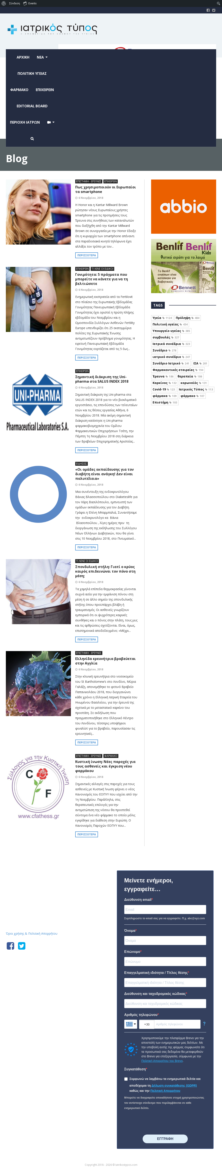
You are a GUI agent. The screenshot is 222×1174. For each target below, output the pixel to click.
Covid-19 (164, 389)
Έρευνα (163, 376)
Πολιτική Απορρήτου (165, 1090)
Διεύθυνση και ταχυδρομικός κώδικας (155, 994)
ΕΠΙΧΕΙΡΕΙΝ (110, 181)
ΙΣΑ (200, 363)
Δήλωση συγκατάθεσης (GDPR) (174, 1085)
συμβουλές (166, 337)
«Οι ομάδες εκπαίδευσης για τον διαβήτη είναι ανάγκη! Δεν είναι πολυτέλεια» (104, 474)
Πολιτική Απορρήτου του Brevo (162, 1061)
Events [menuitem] (30, 3)
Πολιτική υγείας (170, 324)
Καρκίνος (164, 383)
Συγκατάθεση (135, 1069)
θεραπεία (190, 376)
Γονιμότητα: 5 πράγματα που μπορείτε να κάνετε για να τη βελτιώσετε (101, 279)
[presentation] (157, 1122)
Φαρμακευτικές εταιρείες (178, 370)
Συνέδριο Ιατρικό (171, 363)
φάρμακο (192, 396)
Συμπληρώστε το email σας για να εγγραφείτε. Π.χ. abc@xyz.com (164, 918)
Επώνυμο (132, 952)
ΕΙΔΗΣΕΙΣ (81, 463)
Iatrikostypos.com (38, 870)
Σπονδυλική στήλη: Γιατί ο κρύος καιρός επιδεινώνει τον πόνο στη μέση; (105, 571)
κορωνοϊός (194, 383)
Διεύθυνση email (138, 899)
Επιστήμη (165, 402)
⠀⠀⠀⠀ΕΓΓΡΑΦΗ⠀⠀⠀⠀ (165, 1139)
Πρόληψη (187, 318)
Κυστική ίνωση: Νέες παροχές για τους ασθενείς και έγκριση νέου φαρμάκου (105, 766)
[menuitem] (4, 3)
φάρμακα (164, 396)
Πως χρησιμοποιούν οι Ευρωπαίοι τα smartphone (105, 189)
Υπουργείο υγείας (171, 331)
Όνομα (129, 930)
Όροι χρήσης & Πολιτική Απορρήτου (31, 933)
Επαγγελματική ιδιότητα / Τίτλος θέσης (156, 973)
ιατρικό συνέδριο (171, 357)
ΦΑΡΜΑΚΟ (111, 756)
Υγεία (162, 318)
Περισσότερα (86, 255)
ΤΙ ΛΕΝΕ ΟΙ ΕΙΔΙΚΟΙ (102, 269)
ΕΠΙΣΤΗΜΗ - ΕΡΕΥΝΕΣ (88, 181)
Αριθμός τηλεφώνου (140, 1015)
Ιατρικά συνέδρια (171, 344)
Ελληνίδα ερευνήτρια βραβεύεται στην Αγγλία (105, 661)
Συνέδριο (164, 350)
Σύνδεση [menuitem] (14, 3)
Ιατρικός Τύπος (196, 389)
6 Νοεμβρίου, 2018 (90, 198)
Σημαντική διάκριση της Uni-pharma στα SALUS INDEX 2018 (101, 379)
